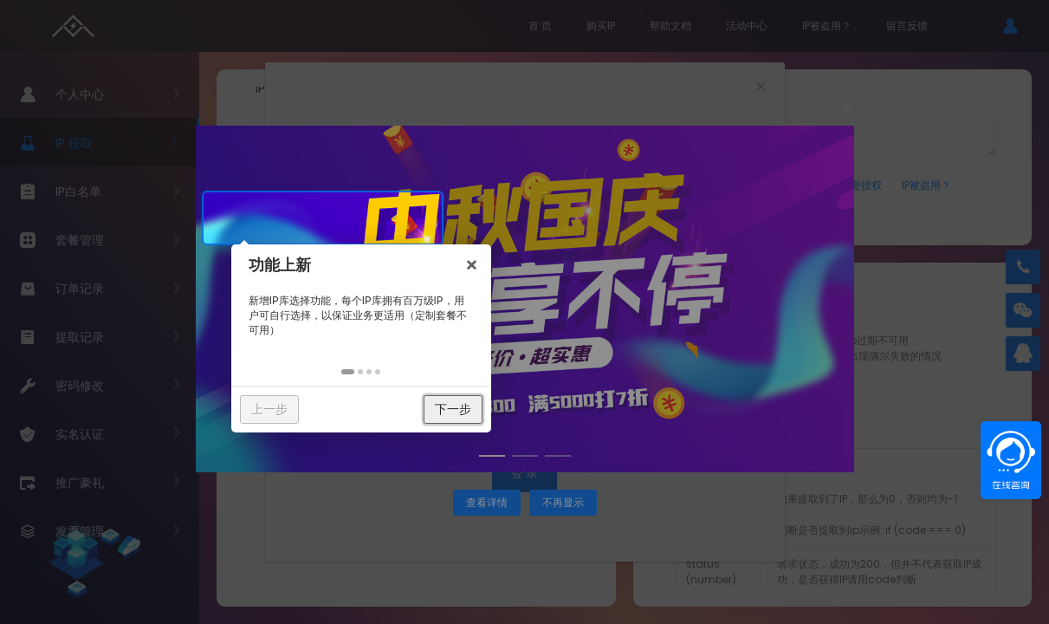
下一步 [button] (473, 362)
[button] (368, 325)
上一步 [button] (289, 362)
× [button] (491, 217)
